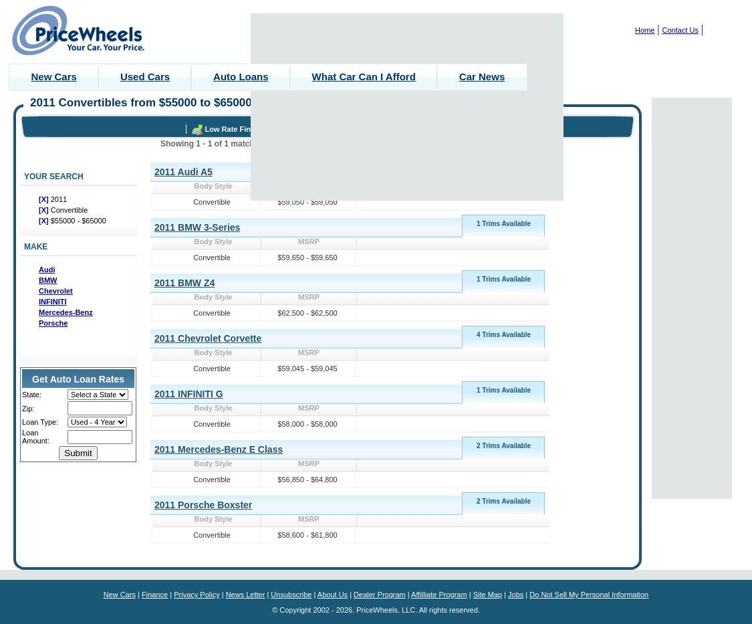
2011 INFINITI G (188, 394)
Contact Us (680, 30)
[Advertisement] (407, 107)
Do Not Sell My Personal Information (588, 595)
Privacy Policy (196, 595)
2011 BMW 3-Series (197, 227)
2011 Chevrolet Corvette (207, 338)
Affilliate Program (439, 595)
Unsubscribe (291, 595)
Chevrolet (56, 291)
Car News (482, 76)
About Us (333, 595)
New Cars (54, 76)
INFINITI (53, 302)
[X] (45, 199)
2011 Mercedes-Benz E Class (218, 449)
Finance (155, 595)
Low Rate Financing (240, 129)
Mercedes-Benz (66, 312)
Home (644, 30)
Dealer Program (380, 595)
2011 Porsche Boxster (203, 505)
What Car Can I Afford (364, 76)
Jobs (515, 595)
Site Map (487, 595)
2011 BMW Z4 (184, 283)
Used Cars (145, 76)
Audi (47, 270)
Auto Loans (241, 76)
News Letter (245, 595)
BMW (48, 280)
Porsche (53, 323)
